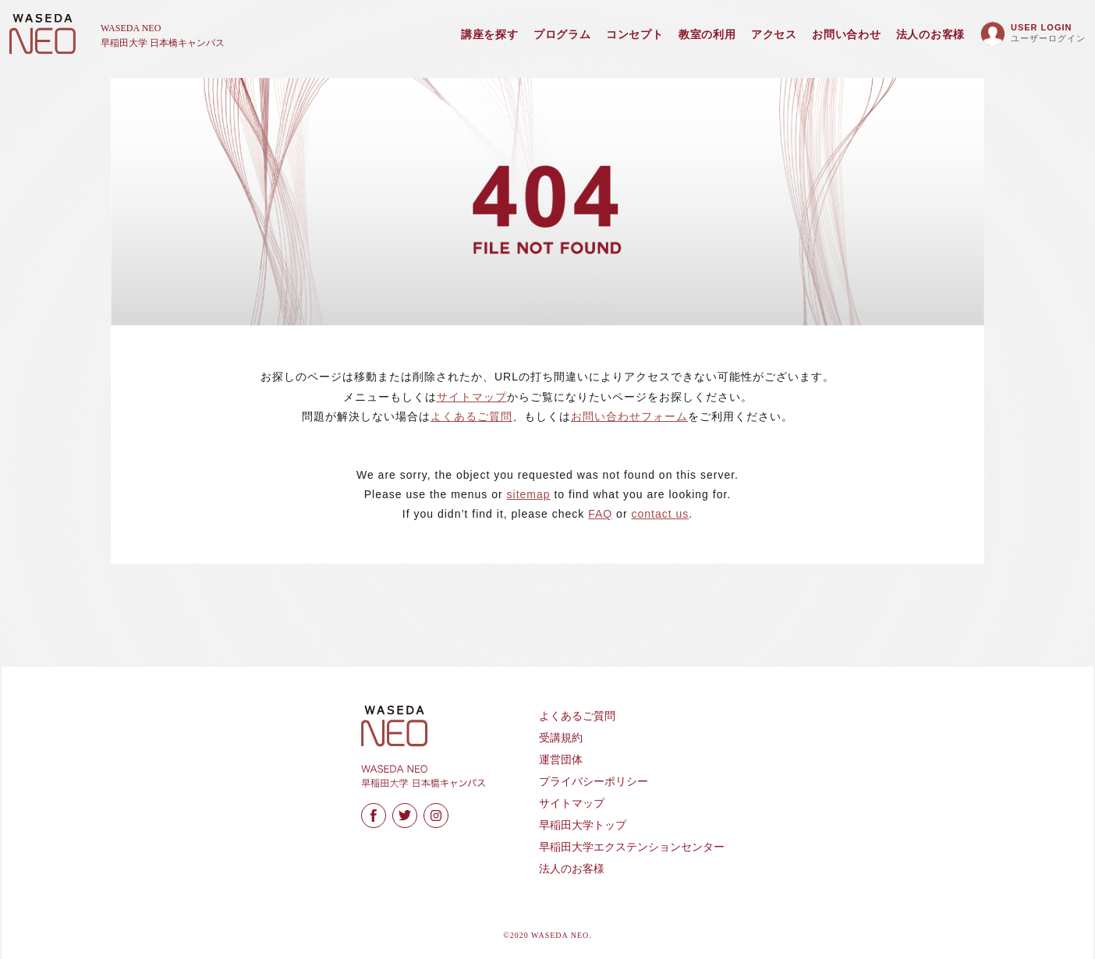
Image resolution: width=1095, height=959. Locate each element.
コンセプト (635, 35)
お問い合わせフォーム (629, 416)
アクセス (774, 35)
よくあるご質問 (471, 416)
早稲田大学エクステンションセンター (632, 847)
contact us (660, 514)
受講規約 (561, 738)
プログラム (562, 35)
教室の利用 (707, 35)
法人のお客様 (930, 35)
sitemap (529, 494)
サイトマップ (472, 397)
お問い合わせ (846, 35)
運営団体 (561, 760)
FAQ (600, 514)
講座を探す (490, 35)
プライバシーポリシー (593, 781)
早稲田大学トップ (582, 825)
